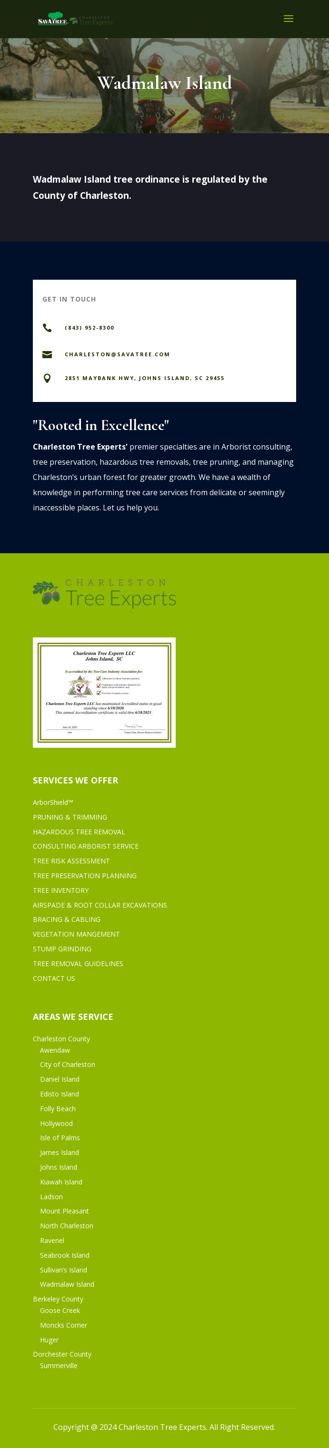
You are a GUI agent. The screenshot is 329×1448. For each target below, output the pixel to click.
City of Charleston (67, 1064)
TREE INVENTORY (61, 890)
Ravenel (52, 1240)
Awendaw (55, 1050)
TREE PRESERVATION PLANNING (85, 875)
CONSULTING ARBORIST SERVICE (86, 846)
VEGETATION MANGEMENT (76, 934)
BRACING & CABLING (66, 919)
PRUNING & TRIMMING (70, 817)
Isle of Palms (60, 1137)
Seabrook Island (65, 1255)
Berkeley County (58, 1298)
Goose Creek (60, 1310)
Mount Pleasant (64, 1210)
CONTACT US (54, 978)
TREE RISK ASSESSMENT (71, 860)
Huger (49, 1339)
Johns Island (58, 1167)
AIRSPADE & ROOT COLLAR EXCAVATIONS (100, 905)
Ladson (51, 1196)
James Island (59, 1152)
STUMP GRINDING (62, 948)
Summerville (59, 1365)
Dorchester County (62, 1354)
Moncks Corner (63, 1325)
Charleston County (61, 1038)
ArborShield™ (53, 802)
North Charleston (66, 1225)
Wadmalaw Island (67, 1284)
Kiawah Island (61, 1181)
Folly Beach (58, 1108)
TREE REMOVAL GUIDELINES (78, 963)
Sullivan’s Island (63, 1269)
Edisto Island (59, 1093)
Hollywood (56, 1123)
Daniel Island (60, 1079)
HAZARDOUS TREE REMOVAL (79, 831)
